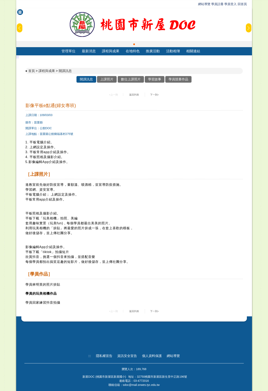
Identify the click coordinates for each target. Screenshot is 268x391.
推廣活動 (153, 51)
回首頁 (242, 4)
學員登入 (230, 4)
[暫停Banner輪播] (20, 12)
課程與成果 (110, 51)
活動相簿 (173, 51)
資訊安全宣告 (127, 356)
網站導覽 (204, 4)
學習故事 (154, 79)
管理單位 (68, 51)
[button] (134, 44)
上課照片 (106, 79)
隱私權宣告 (104, 356)
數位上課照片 (131, 79)
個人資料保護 (152, 356)
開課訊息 (65, 71)
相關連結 (193, 51)
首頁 (31, 71)
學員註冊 (217, 4)
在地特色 (133, 51)
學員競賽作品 (178, 79)
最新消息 (89, 51)
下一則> (154, 94)
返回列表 (134, 94)
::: (17, 57)
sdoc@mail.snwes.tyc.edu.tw (141, 384)
